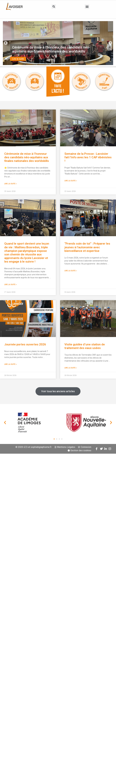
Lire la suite (18, 59)
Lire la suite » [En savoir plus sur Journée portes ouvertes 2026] (10, 364)
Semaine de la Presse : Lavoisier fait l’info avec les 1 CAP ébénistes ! (88, 157)
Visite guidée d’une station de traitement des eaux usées (84, 346)
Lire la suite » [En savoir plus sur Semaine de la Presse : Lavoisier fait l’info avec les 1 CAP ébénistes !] (70, 181)
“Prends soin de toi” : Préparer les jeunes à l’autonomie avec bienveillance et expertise (87, 247)
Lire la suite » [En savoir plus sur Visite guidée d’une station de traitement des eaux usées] (70, 368)
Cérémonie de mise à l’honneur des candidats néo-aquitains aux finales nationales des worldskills (26, 157)
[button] (54, 6)
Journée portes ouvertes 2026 (25, 344)
